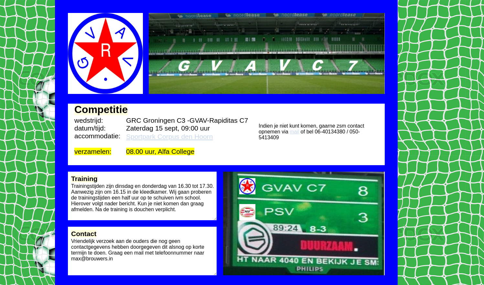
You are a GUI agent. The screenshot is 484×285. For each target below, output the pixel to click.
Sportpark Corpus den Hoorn (169, 136)
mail (294, 131)
